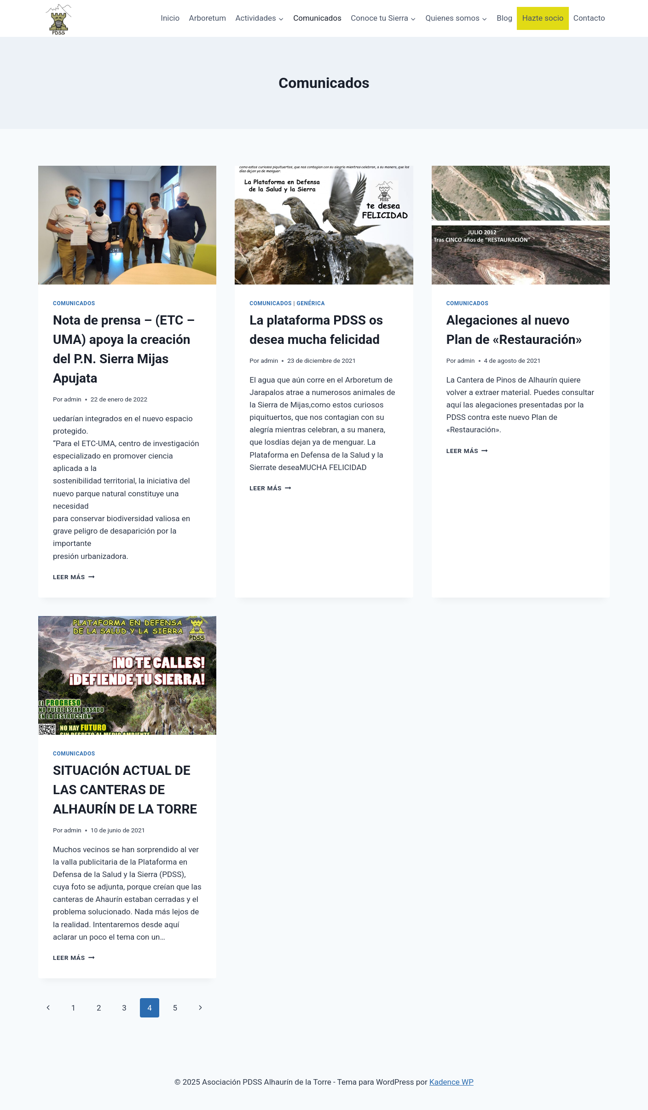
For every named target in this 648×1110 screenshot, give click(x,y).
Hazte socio (543, 18)
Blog (504, 18)
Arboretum (207, 18)
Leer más (73, 577)
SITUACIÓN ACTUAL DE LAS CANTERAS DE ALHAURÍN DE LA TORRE (125, 790)
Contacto (589, 18)
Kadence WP (451, 1082)
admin (72, 399)
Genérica (311, 303)
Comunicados (317, 18)
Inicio (170, 18)
